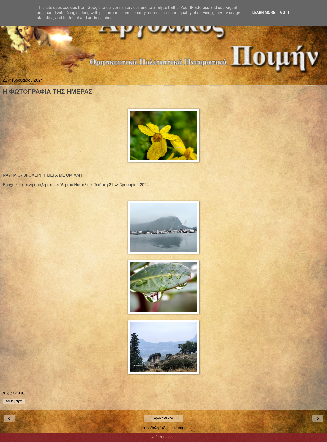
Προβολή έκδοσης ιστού (163, 428)
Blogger (169, 437)
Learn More (263, 12)
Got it (285, 12)
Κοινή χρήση (13, 401)
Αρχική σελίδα (163, 418)
